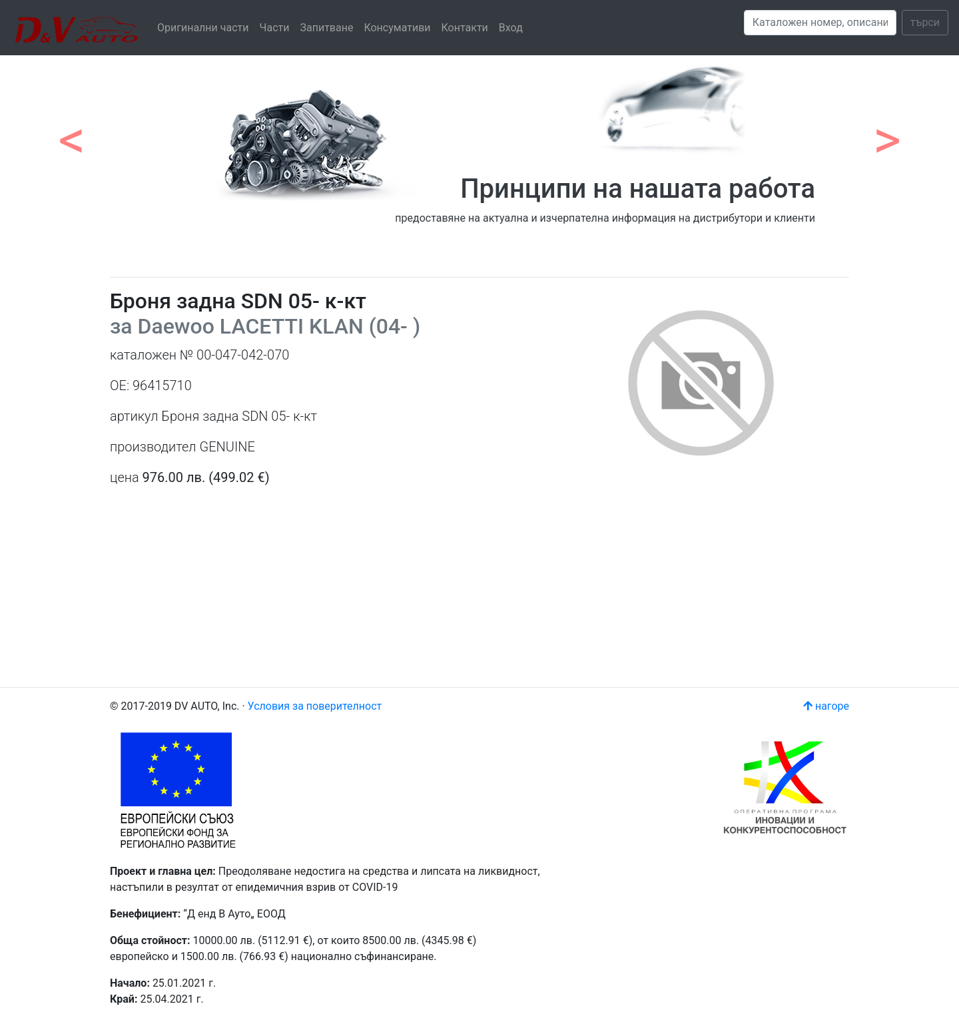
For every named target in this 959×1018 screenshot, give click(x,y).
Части (275, 27)
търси (925, 22)
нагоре (826, 706)
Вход (511, 27)
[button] (72, 133)
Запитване (326, 27)
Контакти (465, 27)
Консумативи (397, 27)
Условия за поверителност (315, 706)
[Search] (820, 22)
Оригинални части (203, 27)
